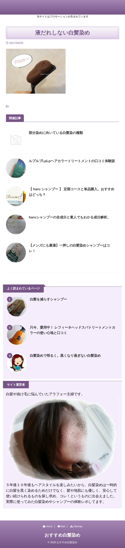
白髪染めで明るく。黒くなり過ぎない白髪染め (67, 356)
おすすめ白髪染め (62, 535)
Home (47, 526)
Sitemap (76, 526)
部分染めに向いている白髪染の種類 (57, 133)
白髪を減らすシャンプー (49, 299)
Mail (61, 526)
